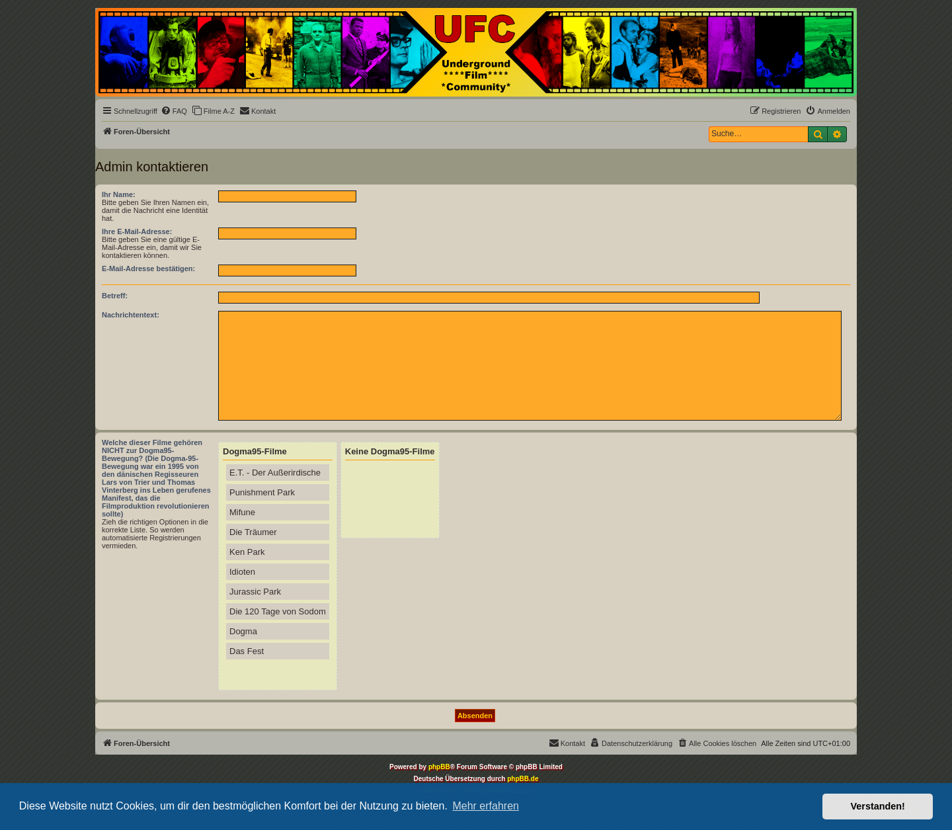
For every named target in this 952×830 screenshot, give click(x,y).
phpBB (439, 766)
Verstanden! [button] (878, 806)
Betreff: (115, 296)
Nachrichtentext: (130, 315)
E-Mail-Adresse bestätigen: (148, 268)
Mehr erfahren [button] (485, 805)
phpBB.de (522, 778)
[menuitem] (174, 111)
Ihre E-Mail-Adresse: (137, 231)
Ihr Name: (119, 194)
